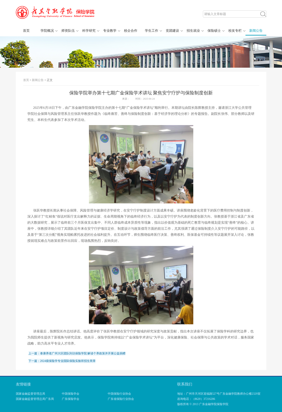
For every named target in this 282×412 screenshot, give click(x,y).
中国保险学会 (70, 393)
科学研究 (89, 30)
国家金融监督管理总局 (30, 393)
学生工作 (151, 30)
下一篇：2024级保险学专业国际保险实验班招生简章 (62, 361)
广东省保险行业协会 (121, 399)
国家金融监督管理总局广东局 (35, 399)
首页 (26, 30)
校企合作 (130, 30)
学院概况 (47, 30)
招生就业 (193, 30)
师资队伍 (68, 30)
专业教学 (109, 30)
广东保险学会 (70, 399)
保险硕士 (214, 30)
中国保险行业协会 (119, 393)
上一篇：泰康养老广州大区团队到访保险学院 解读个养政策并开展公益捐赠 (77, 353)
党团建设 (172, 30)
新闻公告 (256, 30)
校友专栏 (235, 30)
